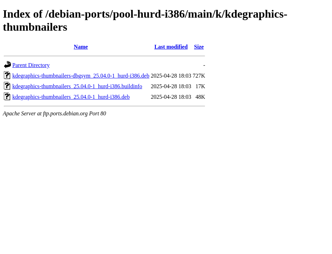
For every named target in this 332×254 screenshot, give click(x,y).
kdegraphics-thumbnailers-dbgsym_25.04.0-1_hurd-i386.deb (80, 76)
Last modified (171, 47)
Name (81, 47)
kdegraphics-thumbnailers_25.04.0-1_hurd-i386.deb (71, 97)
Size (199, 47)
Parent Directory (31, 65)
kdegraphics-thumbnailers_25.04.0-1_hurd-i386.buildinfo (77, 86)
